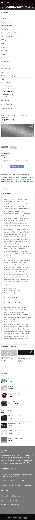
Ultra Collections (6, 104)
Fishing (3, 40)
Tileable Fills (5, 101)
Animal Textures (8, 86)
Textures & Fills (6, 83)
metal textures (20, 179)
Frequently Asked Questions (10, 496)
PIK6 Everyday (6, 61)
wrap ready (30, 181)
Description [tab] (7, 193)
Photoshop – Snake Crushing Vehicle (14, 481)
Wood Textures (7, 97)
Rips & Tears (5, 72)
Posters (3, 65)
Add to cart (17, 166)
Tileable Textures (8, 94)
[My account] (29, 7)
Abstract (4, 18)
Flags (3, 43)
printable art (10, 181)
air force (10, 177)
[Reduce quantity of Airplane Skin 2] (2, 166)
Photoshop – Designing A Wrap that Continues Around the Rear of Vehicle (18, 475)
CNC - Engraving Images (9, 33)
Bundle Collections (7, 25)
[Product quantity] (5, 166)
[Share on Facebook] (3, 188)
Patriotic (4, 58)
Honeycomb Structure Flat (24, 359)
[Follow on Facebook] (24, 462)
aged (5, 177)
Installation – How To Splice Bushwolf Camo (17, 485)
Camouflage (5, 29)
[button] (2, 7)
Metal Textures (7, 91)
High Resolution (11, 179)
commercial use (25, 177)
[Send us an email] (28, 462)
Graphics (4, 47)
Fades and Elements (7, 36)
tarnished (16, 181)
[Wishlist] (26, 7)
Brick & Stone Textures (9, 88)
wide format (23, 181)
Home (3, 116)
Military (4, 50)
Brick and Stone (6, 22)
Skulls (3, 79)
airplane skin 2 (16, 177)
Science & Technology (8, 76)
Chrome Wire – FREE (7, 359)
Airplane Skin (13, 297)
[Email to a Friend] (6, 188)
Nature (3, 54)
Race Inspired (5, 68)
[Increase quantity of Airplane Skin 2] (8, 166)
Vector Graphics (6, 108)
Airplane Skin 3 (14, 302)
